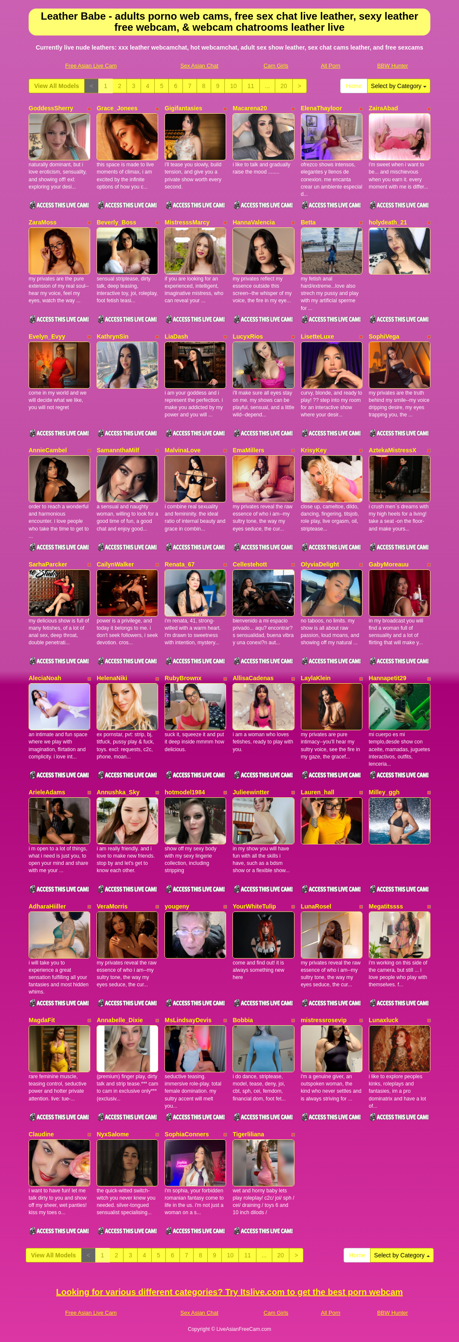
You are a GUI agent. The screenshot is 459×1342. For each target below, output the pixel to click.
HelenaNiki (112, 678)
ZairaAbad (383, 108)
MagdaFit (42, 1020)
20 (283, 86)
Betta (308, 222)
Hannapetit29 (387, 678)
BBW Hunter (392, 65)
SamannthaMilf (118, 450)
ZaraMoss (42, 222)
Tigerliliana (248, 1134)
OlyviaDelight (320, 564)
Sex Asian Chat (199, 65)
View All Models (56, 86)
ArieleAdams (47, 792)
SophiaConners (187, 1134)
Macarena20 (249, 108)
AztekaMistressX (392, 450)
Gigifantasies (183, 108)
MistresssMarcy (187, 222)
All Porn (331, 65)
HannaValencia (253, 222)
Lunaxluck (383, 1020)
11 (250, 86)
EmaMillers (248, 450)
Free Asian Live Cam (91, 65)
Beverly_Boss (116, 222)
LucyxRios (247, 336)
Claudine (41, 1134)
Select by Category (399, 86)
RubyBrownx (183, 678)
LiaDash (176, 336)
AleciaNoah (45, 678)
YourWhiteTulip (254, 906)
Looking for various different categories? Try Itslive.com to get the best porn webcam (229, 1292)
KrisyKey (314, 450)
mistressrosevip (324, 1020)
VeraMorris (112, 906)
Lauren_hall (318, 792)
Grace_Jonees (117, 108)
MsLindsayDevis (188, 1020)
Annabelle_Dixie (120, 1020)
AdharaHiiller (47, 906)
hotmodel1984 (185, 792)
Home (354, 86)
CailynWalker (115, 564)
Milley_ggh (384, 792)
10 (233, 86)
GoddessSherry (51, 108)
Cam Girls (276, 65)
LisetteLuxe (317, 336)
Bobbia (242, 1020)
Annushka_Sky (118, 792)
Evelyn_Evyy (47, 336)
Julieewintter (250, 792)
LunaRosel (316, 906)
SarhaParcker (48, 564)
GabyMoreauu (389, 564)
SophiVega (384, 336)
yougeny (177, 906)
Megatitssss (386, 906)
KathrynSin (113, 336)
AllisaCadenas (253, 678)
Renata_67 (179, 564)
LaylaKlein (316, 678)
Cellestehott (249, 564)
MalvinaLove (182, 450)
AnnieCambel (48, 450)
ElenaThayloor (321, 108)
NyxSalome (113, 1134)
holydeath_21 (388, 222)
